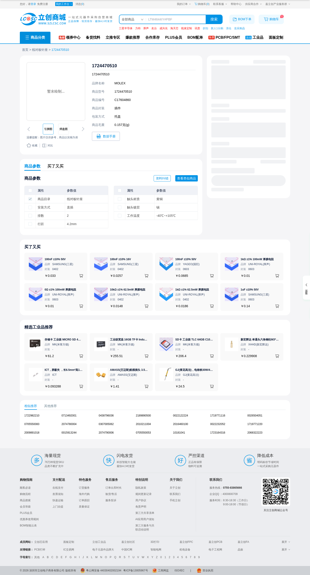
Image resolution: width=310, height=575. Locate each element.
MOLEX (119, 83)
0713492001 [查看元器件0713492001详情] (69, 415)
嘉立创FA (243, 542)
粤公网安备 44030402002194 (103, 570)
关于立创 (175, 487)
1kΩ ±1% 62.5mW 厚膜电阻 (192, 289)
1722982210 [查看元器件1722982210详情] (31, 415)
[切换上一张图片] (29, 129)
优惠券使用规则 (29, 519)
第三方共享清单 (144, 513)
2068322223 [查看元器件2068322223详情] (254, 432)
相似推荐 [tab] (30, 406)
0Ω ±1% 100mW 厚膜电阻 (60, 289)
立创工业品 (99, 542)
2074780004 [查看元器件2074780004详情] (69, 424)
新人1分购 (217, 28)
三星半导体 (125, 28)
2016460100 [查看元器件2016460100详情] (180, 424)
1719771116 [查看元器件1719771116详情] (217, 415)
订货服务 (84, 487)
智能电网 (155, 549)
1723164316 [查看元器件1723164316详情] (217, 432)
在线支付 (57, 487)
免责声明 (140, 506)
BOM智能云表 (28, 525)
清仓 (228, 28)
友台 (154, 28)
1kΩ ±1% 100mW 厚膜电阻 (257, 259)
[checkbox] (30, 190)
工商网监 (163, 570)
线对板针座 (40, 49)
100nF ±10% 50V (55, 259)
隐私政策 (140, 487)
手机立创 (175, 500)
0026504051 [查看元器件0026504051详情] (254, 415)
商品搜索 (25, 500)
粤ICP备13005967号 (135, 570)
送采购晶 (239, 28)
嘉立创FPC (186, 542)
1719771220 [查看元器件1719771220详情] (254, 424)
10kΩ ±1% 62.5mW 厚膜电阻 (127, 289)
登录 (33, 4)
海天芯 (174, 28)
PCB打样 (39, 549)
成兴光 (164, 28)
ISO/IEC (180, 570)
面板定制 (68, 542)
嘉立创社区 (128, 542)
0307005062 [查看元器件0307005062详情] (106, 424)
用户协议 (140, 500)
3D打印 (154, 542)
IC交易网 (68, 549)
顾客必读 (25, 487)
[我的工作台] (64, 4)
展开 (286, 542)
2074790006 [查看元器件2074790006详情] (106, 432)
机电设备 (185, 549)
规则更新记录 (143, 494)
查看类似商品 (186, 178)
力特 (138, 28)
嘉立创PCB (215, 542)
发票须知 (57, 494)
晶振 (240, 549)
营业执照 (208, 570)
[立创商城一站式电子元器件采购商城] (66, 19)
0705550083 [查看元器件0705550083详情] (31, 424)
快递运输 (57, 500)
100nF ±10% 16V (120, 259)
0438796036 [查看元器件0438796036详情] (106, 415)
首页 (25, 49)
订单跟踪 (84, 500)
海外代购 (84, 494)
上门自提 (57, 506)
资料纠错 (162, 178)
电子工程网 (215, 549)
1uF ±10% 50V (250, 289)
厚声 (146, 28)
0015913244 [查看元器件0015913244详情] (69, 432)
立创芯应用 (41, 542)
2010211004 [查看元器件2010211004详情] (143, 424)
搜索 (214, 19)
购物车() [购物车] (202, 4)
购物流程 (25, 494)
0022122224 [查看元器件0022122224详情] (180, 415)
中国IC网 (126, 549)
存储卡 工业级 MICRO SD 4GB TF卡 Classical (73, 339)
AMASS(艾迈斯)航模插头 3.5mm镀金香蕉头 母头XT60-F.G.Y (147, 369)
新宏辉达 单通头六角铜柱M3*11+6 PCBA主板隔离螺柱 (274, 339)
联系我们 (175, 494)
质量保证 (84, 506)
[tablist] (155, 406)
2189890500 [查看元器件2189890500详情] (143, 415)
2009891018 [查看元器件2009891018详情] (31, 432)
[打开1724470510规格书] (106, 136)
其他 (37, 557)
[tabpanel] (155, 426)
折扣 (205, 28)
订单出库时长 (113, 487)
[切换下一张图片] (82, 129)
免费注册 (42, 4)
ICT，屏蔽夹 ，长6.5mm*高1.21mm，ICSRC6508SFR (78, 369)
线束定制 (186, 28)
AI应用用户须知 (144, 519)
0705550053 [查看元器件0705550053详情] (143, 432)
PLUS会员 (26, 513)
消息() (79, 4)
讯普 (197, 28)
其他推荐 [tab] (50, 406)
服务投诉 (110, 500)
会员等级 (25, 506)
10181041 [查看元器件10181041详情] (179, 432)
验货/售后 (111, 494)
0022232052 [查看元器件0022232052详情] (217, 424)
